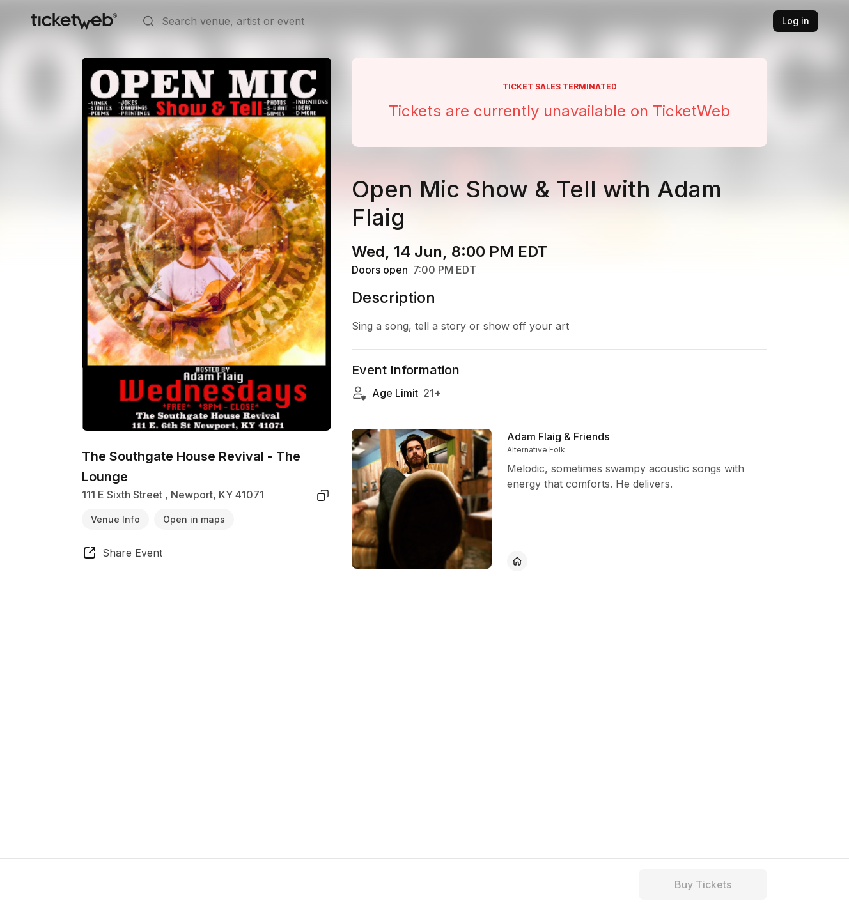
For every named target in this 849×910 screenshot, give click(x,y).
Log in (795, 20)
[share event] (122, 554)
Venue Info (115, 519)
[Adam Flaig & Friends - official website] (517, 561)
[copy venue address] (323, 495)
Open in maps (194, 519)
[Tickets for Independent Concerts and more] (74, 21)
